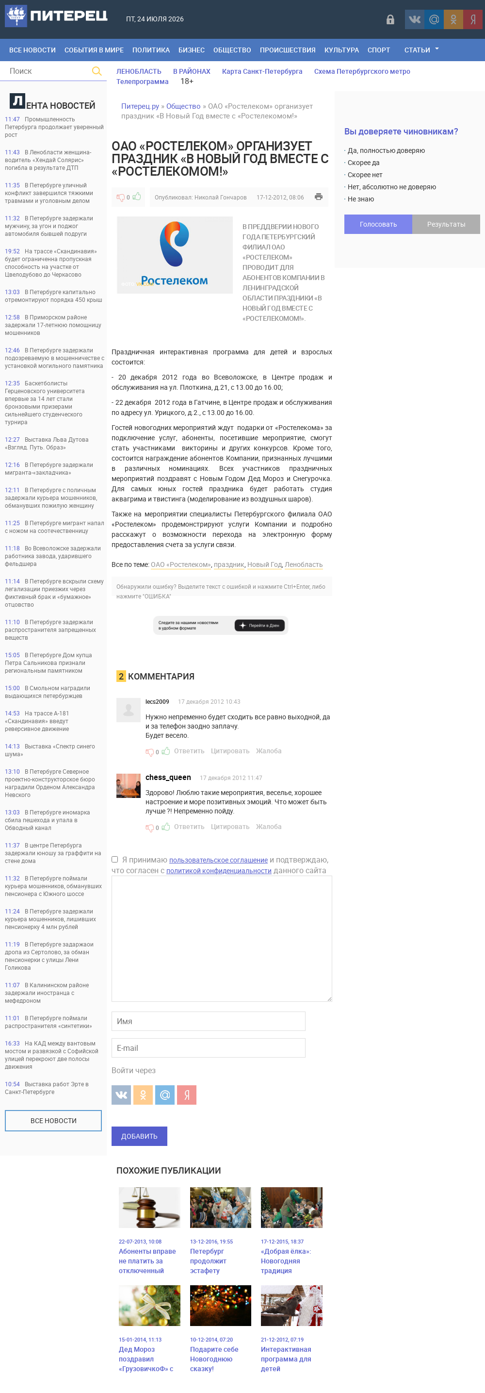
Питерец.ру (140, 106)
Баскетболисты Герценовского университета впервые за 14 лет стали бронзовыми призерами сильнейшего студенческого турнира (45, 402)
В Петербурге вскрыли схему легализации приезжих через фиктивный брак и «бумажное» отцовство (54, 592)
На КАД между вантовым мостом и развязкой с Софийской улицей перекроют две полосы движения (51, 1054)
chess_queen (168, 777)
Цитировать (230, 750)
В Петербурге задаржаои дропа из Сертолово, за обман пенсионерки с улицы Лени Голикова (49, 955)
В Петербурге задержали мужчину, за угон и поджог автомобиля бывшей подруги (49, 225)
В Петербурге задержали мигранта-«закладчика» (49, 468)
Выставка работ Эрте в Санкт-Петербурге (47, 1087)
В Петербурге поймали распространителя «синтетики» (48, 1021)
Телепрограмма (142, 81)
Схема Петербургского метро (362, 71)
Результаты (446, 224)
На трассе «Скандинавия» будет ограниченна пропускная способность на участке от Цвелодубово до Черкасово (51, 262)
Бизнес (191, 49)
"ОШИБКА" (157, 596)
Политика (151, 49)
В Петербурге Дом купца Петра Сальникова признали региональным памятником (48, 662)
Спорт (379, 49)
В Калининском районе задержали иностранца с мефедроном (47, 992)
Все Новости (32, 49)
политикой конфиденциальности (219, 870)
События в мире (94, 49)
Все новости (54, 1120)
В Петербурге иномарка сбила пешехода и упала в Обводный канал (47, 819)
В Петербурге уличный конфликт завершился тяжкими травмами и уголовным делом (49, 192)
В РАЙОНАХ (191, 71)
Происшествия (288, 49)
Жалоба (269, 750)
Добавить (139, 1136)
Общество (232, 49)
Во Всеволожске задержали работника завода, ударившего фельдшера (53, 555)
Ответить (189, 750)
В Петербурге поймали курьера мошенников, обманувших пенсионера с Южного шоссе (53, 885)
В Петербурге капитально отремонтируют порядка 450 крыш (53, 295)
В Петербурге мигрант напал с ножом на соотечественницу (54, 526)
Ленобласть (304, 564)
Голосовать (378, 224)
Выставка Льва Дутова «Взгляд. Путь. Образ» (47, 443)
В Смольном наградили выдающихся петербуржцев (47, 691)
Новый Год (264, 564)
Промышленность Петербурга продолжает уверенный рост (54, 126)
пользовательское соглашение (218, 859)
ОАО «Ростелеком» (181, 564)
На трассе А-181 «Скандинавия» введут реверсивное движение (37, 720)
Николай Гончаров (220, 197)
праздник (229, 564)
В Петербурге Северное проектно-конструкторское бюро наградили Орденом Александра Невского (50, 782)
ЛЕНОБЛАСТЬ (139, 71)
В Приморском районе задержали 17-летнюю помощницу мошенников (53, 324)
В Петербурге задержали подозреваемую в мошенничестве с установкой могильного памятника (54, 357)
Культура (341, 49)
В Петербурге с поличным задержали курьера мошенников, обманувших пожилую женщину (51, 497)
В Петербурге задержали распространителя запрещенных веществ (50, 629)
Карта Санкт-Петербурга (262, 71)
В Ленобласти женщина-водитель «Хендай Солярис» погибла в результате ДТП (48, 159)
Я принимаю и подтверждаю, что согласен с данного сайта (220, 865)
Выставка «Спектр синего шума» (50, 750)
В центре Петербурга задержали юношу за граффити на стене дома (53, 852)
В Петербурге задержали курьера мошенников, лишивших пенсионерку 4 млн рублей (50, 918)
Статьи (417, 49)
